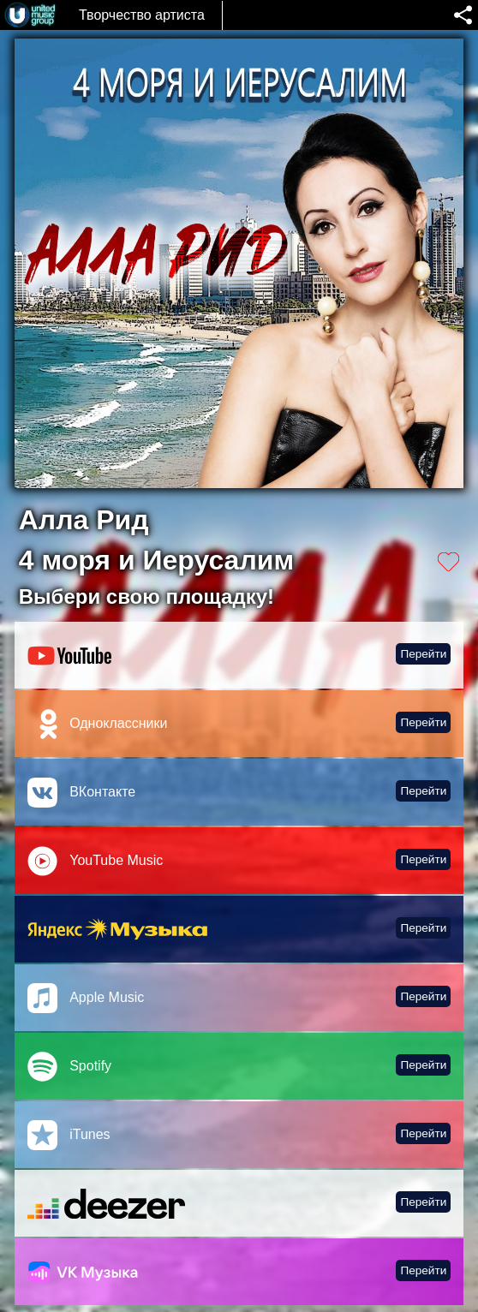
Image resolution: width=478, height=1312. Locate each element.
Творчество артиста (142, 15)
